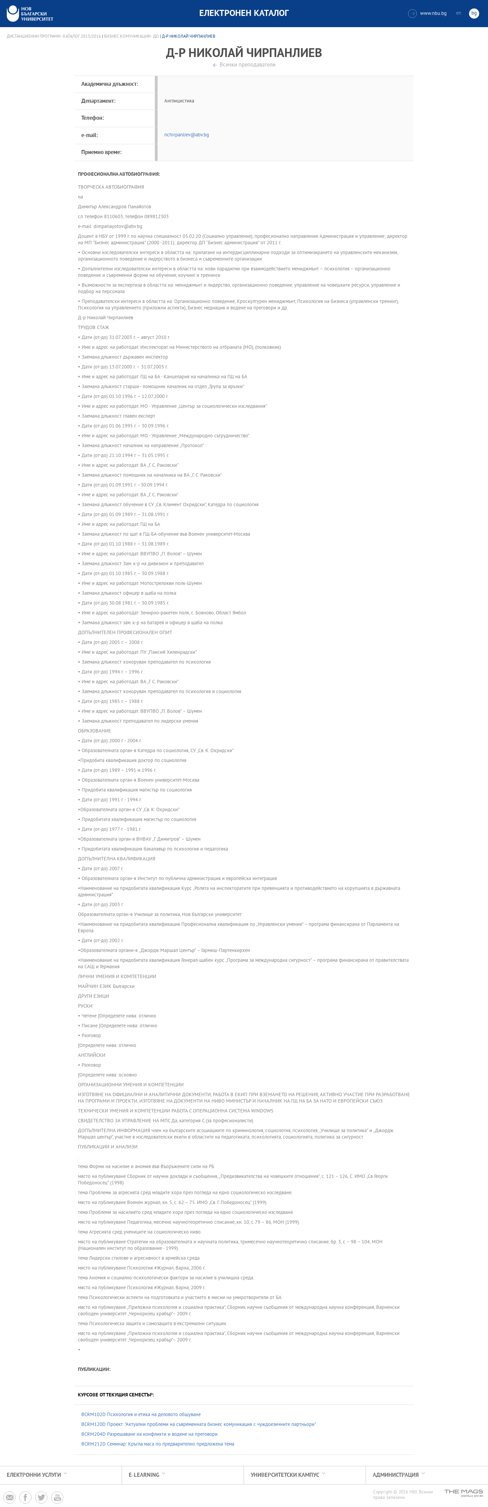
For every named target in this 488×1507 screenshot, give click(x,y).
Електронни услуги (34, 1475)
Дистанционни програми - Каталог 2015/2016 (54, 36)
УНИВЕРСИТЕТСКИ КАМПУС (285, 1475)
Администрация (396, 1475)
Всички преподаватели (248, 65)
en (458, 13)
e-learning (144, 1475)
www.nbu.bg (427, 13)
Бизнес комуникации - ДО (131, 36)
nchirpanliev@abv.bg (186, 135)
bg (474, 13)
